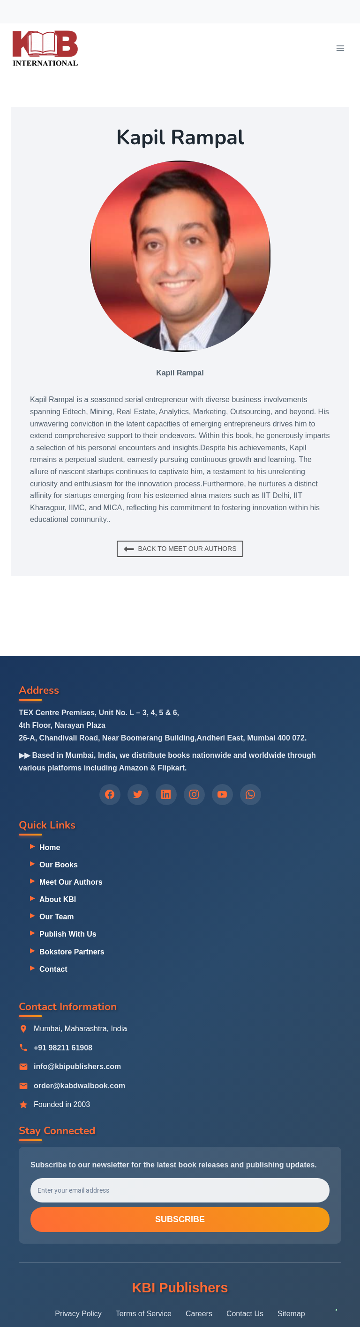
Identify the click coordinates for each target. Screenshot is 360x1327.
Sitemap (291, 1314)
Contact (53, 969)
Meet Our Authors (71, 882)
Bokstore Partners (72, 952)
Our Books (58, 865)
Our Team (56, 917)
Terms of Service (144, 1314)
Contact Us (244, 1314)
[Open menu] (340, 48)
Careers (199, 1314)
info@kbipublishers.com (77, 1067)
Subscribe (180, 1220)
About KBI (57, 899)
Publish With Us (68, 934)
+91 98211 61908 (63, 1048)
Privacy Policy (78, 1314)
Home (49, 847)
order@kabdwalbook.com (79, 1086)
